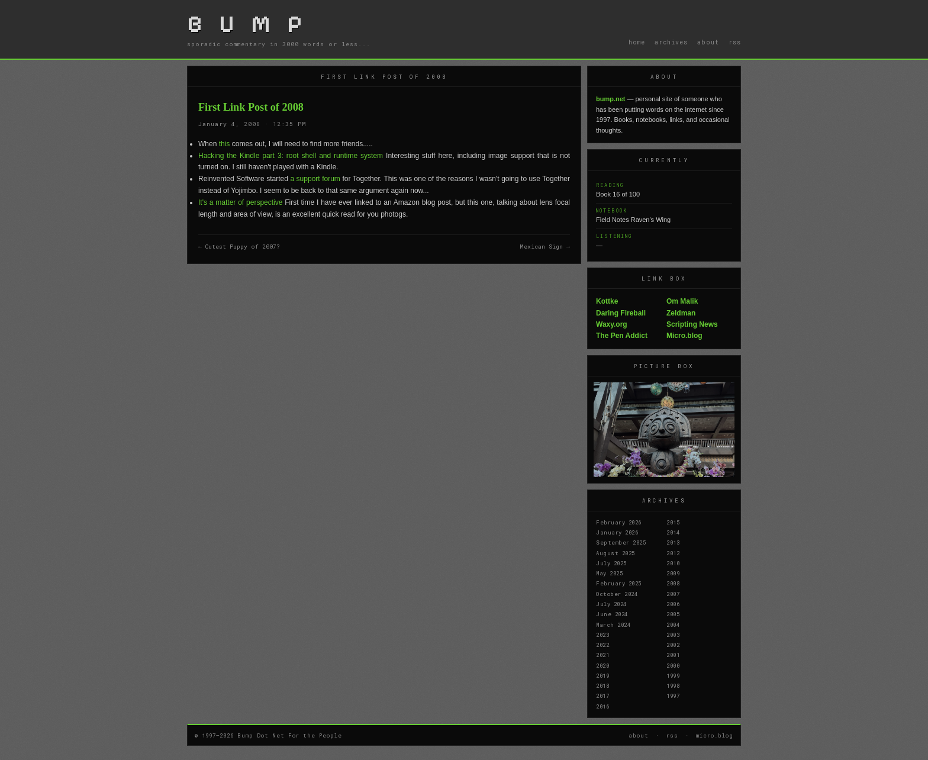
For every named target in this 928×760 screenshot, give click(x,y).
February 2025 (619, 583)
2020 (602, 665)
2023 (602, 634)
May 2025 (609, 573)
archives (671, 42)
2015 (672, 522)
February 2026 (619, 522)
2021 (602, 654)
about (708, 42)
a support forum (315, 179)
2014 (672, 532)
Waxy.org (611, 324)
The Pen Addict (621, 335)
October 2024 (616, 593)
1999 (672, 675)
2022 (602, 644)
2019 (602, 675)
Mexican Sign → (545, 246)
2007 (672, 593)
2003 (672, 634)
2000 (672, 665)
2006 (672, 603)
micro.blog (714, 735)
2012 (672, 552)
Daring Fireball (621, 313)
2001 (672, 654)
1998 (672, 685)
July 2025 (611, 562)
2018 (602, 685)
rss (735, 42)
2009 (672, 573)
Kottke (607, 301)
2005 (672, 613)
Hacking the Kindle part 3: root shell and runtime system (290, 156)
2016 (602, 706)
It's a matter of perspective (240, 202)
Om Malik (682, 301)
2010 (672, 562)
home (637, 42)
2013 (672, 542)
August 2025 (615, 552)
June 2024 (612, 613)
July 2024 (611, 603)
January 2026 (617, 532)
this (224, 144)
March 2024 (613, 624)
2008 (672, 583)
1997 (672, 695)
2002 (672, 644)
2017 (602, 695)
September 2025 (621, 542)
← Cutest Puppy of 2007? (239, 246)
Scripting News (692, 324)
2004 (672, 624)
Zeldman (680, 313)
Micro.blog (684, 335)
